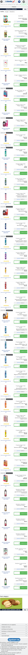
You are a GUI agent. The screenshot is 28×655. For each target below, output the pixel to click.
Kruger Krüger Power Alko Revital (20, 179)
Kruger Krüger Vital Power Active (20, 194)
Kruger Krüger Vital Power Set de (20, 416)
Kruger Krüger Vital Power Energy (20, 253)
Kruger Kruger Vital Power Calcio (20, 105)
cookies (13, 642)
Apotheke (20, 16)
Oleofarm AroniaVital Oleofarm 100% (20, 46)
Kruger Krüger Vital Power (20, 223)
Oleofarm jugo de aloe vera (20, 564)
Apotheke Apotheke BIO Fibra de (20, 31)
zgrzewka (9, 88)
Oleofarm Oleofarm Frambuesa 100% (20, 490)
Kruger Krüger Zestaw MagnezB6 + (20, 475)
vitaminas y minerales (11, 9)
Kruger (6, 11)
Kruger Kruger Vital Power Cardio (20, 120)
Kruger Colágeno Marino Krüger (21, 75)
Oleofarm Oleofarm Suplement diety (20, 505)
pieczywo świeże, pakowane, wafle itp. (11, 609)
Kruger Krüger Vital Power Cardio (20, 209)
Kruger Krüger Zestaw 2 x (20, 460)
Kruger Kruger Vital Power (20, 135)
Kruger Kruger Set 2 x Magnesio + (20, 91)
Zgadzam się (14, 639)
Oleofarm (12, 11)
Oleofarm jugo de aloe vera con (20, 579)
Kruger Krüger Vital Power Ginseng (20, 268)
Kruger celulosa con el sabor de (20, 549)
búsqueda (24, 4)
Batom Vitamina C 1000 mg (20, 61)
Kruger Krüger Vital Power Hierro (20, 283)
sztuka (3, 88)
